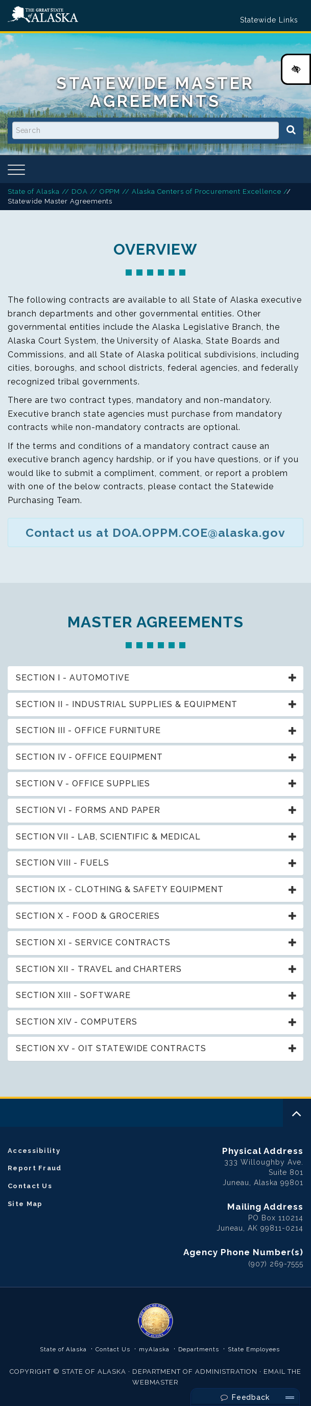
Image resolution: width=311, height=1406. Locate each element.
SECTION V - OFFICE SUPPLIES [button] (83, 783)
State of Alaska (43, 14)
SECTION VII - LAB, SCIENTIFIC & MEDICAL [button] (108, 837)
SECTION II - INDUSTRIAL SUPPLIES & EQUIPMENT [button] (126, 704)
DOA (79, 191)
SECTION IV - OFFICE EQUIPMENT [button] (89, 757)
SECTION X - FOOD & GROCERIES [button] (88, 916)
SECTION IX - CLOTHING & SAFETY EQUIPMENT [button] (120, 889)
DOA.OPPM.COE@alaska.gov (198, 532)
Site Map (25, 1204)
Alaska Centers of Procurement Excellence (206, 191)
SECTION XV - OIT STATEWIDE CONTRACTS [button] (111, 1048)
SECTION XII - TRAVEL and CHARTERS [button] (99, 969)
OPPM (110, 191)
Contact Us (30, 1186)
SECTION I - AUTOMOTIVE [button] (73, 678)
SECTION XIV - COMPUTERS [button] (76, 1022)
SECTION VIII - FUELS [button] (62, 863)
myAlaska (154, 1349)
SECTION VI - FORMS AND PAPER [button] (88, 810)
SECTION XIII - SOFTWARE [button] (73, 995)
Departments (198, 1349)
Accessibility (34, 1150)
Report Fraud (35, 1168)
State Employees (254, 1349)
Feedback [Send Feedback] (245, 1397)
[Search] (291, 130)
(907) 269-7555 (275, 1264)
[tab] (155, 678)
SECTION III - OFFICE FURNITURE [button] (88, 730)
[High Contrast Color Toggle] (296, 69)
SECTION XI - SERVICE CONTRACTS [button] (93, 942)
